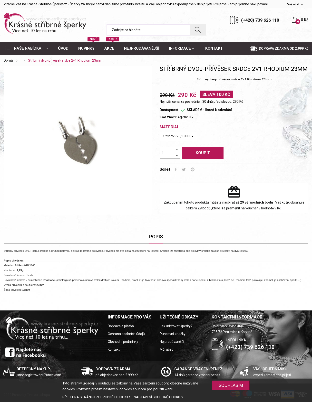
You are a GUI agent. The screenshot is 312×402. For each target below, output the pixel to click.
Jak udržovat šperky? (176, 326)
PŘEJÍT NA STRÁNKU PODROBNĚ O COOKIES (97, 397)
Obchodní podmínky (123, 342)
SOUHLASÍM (231, 385)
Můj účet (166, 349)
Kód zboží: (168, 117)
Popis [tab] (156, 237)
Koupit (203, 152)
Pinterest (192, 169)
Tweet (183, 169)
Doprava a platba (121, 326)
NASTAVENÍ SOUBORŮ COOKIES (158, 397)
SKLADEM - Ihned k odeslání (209, 110)
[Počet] (167, 153)
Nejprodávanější (172, 342)
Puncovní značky (172, 334)
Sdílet (176, 169)
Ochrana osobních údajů (126, 334)
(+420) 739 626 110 (260, 20)
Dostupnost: (169, 110)
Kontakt (114, 349)
